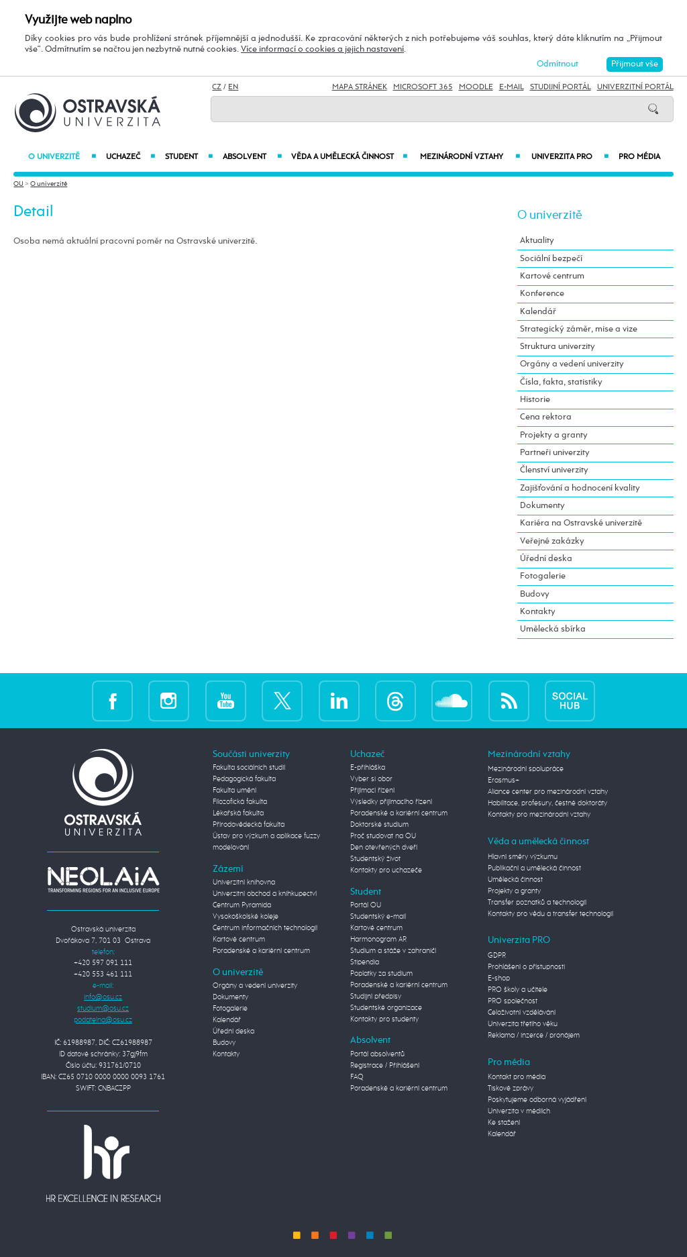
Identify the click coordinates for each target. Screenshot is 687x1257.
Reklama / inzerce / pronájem (534, 1036)
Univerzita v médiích (519, 1111)
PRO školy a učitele (517, 990)
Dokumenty (542, 505)
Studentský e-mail (378, 917)
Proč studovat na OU (383, 836)
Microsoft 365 (423, 87)
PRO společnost (512, 1001)
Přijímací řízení (372, 791)
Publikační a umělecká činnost (534, 868)
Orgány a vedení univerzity (572, 364)
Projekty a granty (554, 435)
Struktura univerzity (557, 346)
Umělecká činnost (515, 880)
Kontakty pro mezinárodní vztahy (539, 815)
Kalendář (538, 311)
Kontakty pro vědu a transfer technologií (550, 914)
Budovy (534, 594)
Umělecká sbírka (553, 629)
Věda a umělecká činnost (349, 157)
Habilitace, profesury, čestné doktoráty (547, 803)
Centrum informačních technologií (265, 928)
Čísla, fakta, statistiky (561, 382)
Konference (542, 293)
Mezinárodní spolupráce (526, 769)
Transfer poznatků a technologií (537, 903)
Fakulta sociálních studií (249, 768)
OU (18, 184)
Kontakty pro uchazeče (386, 870)
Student (189, 157)
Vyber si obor (371, 779)
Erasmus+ (503, 780)
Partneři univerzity (555, 452)
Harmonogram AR (378, 940)
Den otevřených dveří (383, 848)
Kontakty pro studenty (384, 1019)
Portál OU (365, 905)
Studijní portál (560, 87)
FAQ (357, 1077)
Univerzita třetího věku (523, 1024)
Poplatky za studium (381, 974)
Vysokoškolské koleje (245, 917)
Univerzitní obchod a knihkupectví (265, 894)
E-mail (511, 87)
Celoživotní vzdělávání (522, 1013)
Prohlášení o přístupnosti (526, 967)
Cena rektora (546, 417)
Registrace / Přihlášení (384, 1066)
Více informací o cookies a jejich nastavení (322, 49)
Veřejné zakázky (552, 541)
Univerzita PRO (570, 157)
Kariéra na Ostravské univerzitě (581, 523)
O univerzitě (62, 157)
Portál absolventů (377, 1054)
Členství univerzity (554, 470)
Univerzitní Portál (635, 87)
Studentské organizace (386, 1008)
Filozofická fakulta (240, 802)
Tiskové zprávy (510, 1089)
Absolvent (252, 157)
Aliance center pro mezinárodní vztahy (548, 792)
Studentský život (375, 859)
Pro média (639, 157)
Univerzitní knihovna (244, 882)
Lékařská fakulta (238, 813)
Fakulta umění (234, 791)
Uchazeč (130, 157)
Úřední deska (546, 558)
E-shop (499, 978)
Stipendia (364, 962)
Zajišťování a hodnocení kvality (580, 488)
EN (233, 87)
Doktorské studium (379, 825)
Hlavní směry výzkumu (523, 857)
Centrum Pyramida (242, 905)
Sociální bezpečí (551, 258)
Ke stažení (504, 1123)
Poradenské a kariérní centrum (261, 951)
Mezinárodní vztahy (470, 157)
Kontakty (538, 611)
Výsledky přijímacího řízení (391, 802)
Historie (535, 399)
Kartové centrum (552, 276)
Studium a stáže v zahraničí (393, 951)
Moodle (476, 87)
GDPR (497, 956)
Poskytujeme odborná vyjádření (537, 1100)
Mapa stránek (359, 87)
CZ (216, 87)
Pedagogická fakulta (244, 779)
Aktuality (537, 240)
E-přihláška (367, 768)
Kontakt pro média (516, 1077)
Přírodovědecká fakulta (248, 825)
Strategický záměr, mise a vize (578, 329)
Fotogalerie (543, 576)
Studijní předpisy (375, 997)
